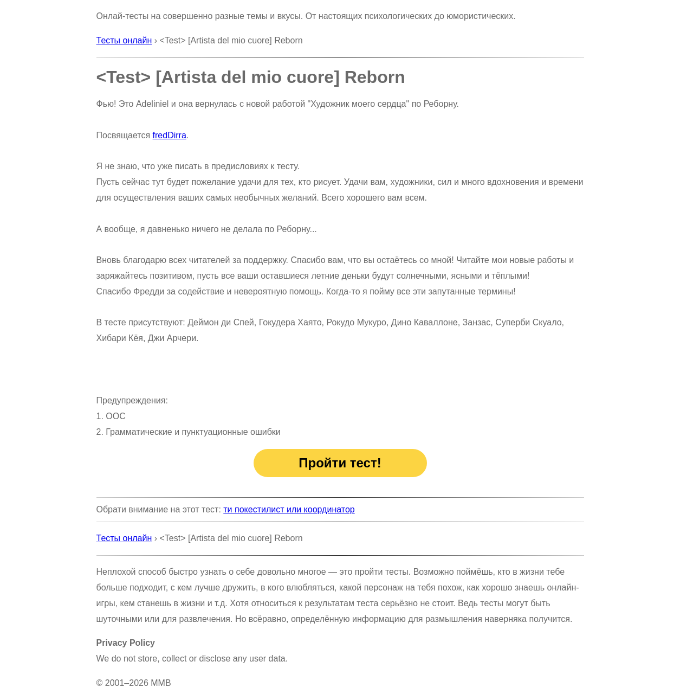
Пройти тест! (340, 462)
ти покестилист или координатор (288, 509)
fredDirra (169, 135)
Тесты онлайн (124, 40)
